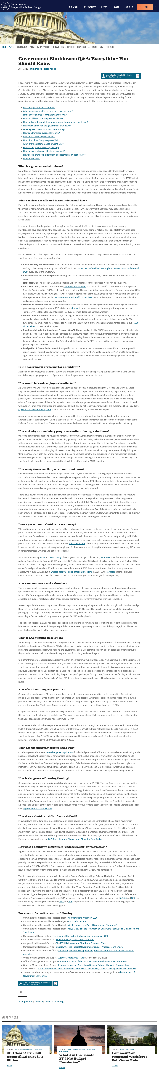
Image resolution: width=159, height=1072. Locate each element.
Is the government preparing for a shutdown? (45, 114)
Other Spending (36, 69)
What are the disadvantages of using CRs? (43, 144)
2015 (133, 898)
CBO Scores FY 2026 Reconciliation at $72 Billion (25, 1057)
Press (104, 7)
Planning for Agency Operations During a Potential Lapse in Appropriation (93, 965)
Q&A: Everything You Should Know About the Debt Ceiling (75, 839)
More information (31, 158)
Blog (16, 1049)
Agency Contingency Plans (71, 957)
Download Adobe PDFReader (138, 76)
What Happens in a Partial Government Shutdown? (92, 925)
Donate (115, 7)
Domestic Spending (54, 1001)
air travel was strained (75, 286)
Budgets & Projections (26, 1049)
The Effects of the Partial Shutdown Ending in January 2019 (81, 936)
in (121, 898)
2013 (124, 898)
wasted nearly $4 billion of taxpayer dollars (71, 572)
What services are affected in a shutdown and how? (48, 111)
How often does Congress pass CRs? (40, 140)
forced (75, 308)
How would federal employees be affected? (44, 118)
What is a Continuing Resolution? (39, 136)
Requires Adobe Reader (118, 76)
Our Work (73, 7)
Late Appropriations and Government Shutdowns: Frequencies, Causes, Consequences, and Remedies (87, 968)
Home (4, 47)
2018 (61, 901)
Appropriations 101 (77, 921)
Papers (11, 47)
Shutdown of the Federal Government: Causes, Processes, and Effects (89, 947)
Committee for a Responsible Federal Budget (21, 6)
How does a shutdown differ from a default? (44, 151)
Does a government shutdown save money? (44, 129)
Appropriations (25, 1001)
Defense (39, 1001)
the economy (55, 557)
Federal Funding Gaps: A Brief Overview (75, 939)
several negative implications (60, 752)
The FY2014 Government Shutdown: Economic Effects (82, 943)
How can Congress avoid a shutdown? (41, 133)
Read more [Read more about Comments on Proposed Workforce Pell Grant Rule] (115, 1066)
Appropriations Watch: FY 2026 (37, 808)
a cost (43, 557)
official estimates (77, 543)
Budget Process (50, 69)
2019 (70, 901)
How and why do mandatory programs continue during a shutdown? (55, 122)
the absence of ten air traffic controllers (73, 297)
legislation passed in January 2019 (34, 409)
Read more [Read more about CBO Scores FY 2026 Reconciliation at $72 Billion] (9, 1066)
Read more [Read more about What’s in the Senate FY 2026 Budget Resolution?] (62, 1068)
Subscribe (144, 7)
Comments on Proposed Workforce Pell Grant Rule (129, 1057)
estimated (106, 557)
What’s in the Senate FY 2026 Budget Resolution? (76, 1059)
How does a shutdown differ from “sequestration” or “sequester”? (54, 155)
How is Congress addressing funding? (41, 147)
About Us (129, 7)
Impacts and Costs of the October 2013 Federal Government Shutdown (92, 961)
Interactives (90, 7)
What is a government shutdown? (39, 107)
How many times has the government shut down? (47, 125)
